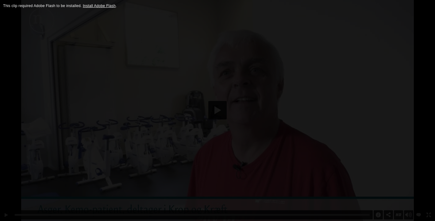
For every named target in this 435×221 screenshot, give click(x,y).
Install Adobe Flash (99, 6)
